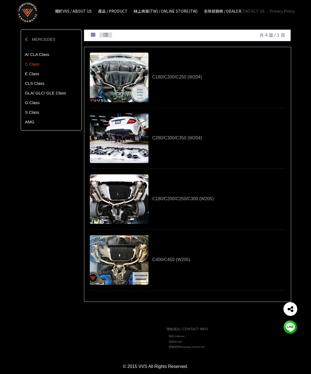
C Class (32, 64)
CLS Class (35, 83)
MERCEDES (40, 39)
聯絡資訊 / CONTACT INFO (187, 330)
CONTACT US (252, 11)
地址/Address (177, 337)
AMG (29, 122)
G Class (32, 102)
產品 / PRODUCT (115, 340)
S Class (32, 112)
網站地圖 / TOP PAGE (119, 328)
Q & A (231, 11)
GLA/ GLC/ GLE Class (45, 93)
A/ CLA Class (37, 54)
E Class (32, 73)
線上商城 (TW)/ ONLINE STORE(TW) (127, 345)
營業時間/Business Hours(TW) (187, 347)
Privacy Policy (282, 11)
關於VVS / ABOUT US (118, 335)
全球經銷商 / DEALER (118, 350)
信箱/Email (175, 342)
